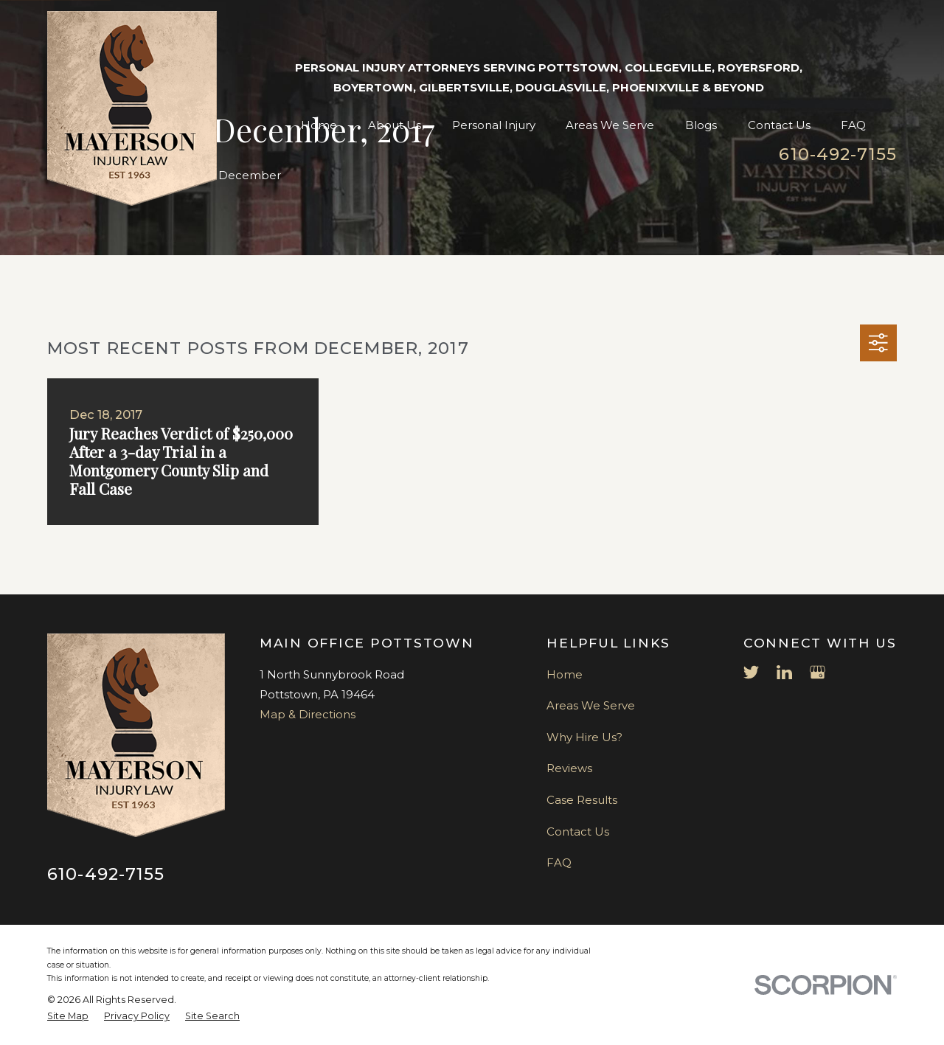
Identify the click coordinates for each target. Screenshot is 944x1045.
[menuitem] (67, 1016)
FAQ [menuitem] (853, 125)
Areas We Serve (590, 705)
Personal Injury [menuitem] (493, 125)
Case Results (581, 800)
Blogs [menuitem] (701, 125)
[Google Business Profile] (817, 672)
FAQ (559, 862)
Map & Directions (307, 714)
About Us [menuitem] (394, 125)
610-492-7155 (838, 154)
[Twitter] (751, 672)
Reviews (569, 768)
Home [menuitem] (319, 125)
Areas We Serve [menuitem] (610, 125)
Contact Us (577, 831)
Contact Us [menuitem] (779, 125)
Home (564, 674)
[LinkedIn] (784, 672)
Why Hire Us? (584, 737)
